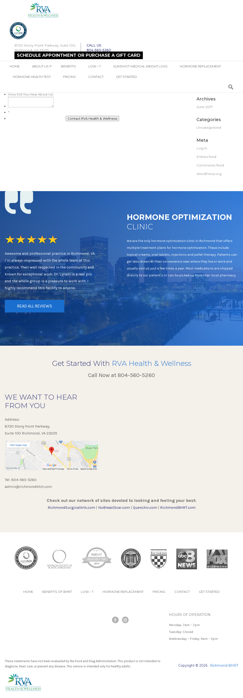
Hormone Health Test (32, 77)
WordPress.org (208, 174)
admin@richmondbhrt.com (28, 486)
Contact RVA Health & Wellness (92, 118)
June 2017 (204, 107)
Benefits (68, 66)
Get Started (126, 77)
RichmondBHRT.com (178, 507)
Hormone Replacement (200, 66)
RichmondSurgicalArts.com (71, 507)
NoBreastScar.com (114, 507)
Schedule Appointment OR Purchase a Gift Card (78, 55)
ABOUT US (40, 66)
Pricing (69, 77)
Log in (201, 148)
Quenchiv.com (145, 507)
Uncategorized (208, 127)
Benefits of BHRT (57, 592)
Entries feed (206, 157)
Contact (96, 77)
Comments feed (210, 165)
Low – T (94, 66)
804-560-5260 (136, 375)
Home (15, 66)
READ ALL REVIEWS (34, 306)
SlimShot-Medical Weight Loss (140, 66)
